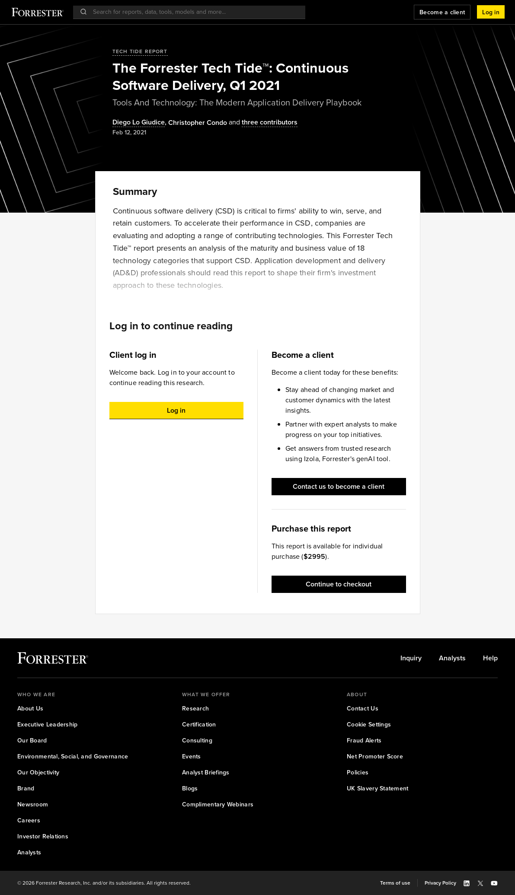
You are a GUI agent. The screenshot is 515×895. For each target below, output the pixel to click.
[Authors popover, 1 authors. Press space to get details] (197, 122)
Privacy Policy (440, 883)
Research (195, 708)
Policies (357, 772)
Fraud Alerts (364, 740)
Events (191, 756)
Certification (199, 724)
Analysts (452, 658)
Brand (25, 788)
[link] (411, 658)
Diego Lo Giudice (138, 122)
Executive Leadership (47, 724)
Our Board (32, 740)
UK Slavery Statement (378, 788)
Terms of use (395, 883)
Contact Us (362, 708)
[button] (491, 12)
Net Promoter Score (375, 756)
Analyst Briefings (206, 772)
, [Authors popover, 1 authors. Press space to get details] (140, 122)
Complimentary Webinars (217, 804)
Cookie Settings (369, 724)
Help (490, 658)
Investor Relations (42, 836)
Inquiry (411, 658)
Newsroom (32, 804)
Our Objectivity (38, 772)
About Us (30, 708)
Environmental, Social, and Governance (72, 756)
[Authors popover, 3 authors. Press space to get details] (262, 122)
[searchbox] (193, 11)
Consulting (197, 740)
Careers (28, 820)
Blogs (190, 788)
